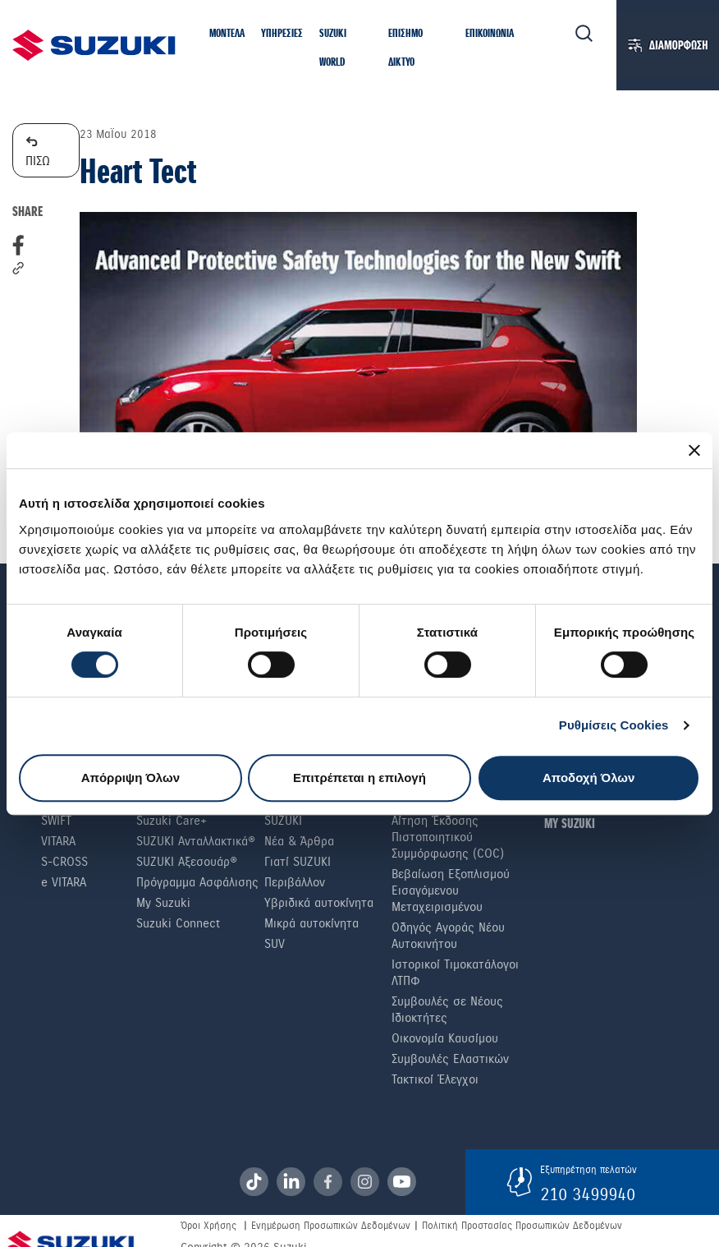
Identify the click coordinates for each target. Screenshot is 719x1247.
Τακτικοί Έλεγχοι (435, 1079)
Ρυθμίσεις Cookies (614, 725)
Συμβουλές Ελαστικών (450, 1058)
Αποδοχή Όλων (588, 778)
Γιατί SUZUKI (297, 861)
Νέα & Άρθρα (299, 841)
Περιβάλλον (294, 882)
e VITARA (63, 882)
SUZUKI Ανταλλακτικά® (195, 841)
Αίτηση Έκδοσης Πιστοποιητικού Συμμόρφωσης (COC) (448, 837)
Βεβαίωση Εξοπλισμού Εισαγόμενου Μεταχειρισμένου (451, 890)
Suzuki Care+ (171, 820)
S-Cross (64, 861)
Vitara (58, 841)
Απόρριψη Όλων (130, 778)
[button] (227, 35)
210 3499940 (587, 1194)
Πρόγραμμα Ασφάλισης (197, 882)
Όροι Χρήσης (208, 1225)
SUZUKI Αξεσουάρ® (186, 861)
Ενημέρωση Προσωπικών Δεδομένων (330, 1225)
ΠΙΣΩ (37, 149)
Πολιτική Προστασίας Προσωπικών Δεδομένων (522, 1225)
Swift (56, 820)
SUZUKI (283, 820)
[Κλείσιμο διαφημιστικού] (694, 450)
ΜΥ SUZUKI (569, 824)
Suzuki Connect (178, 923)
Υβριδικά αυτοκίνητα (318, 902)
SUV (274, 943)
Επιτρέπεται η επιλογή (359, 778)
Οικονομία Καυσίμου (445, 1038)
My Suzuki (163, 902)
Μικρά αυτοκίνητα (311, 923)
